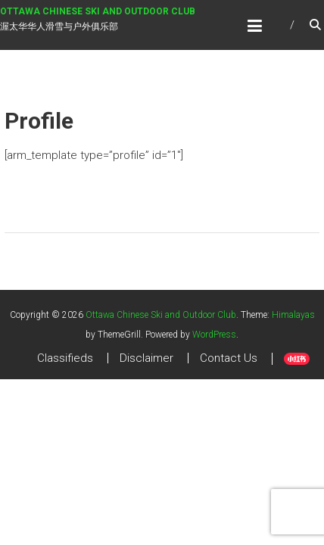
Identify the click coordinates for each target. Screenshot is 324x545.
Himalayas (293, 315)
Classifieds (65, 358)
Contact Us (228, 358)
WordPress (214, 334)
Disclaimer (146, 358)
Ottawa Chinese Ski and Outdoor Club (97, 11)
